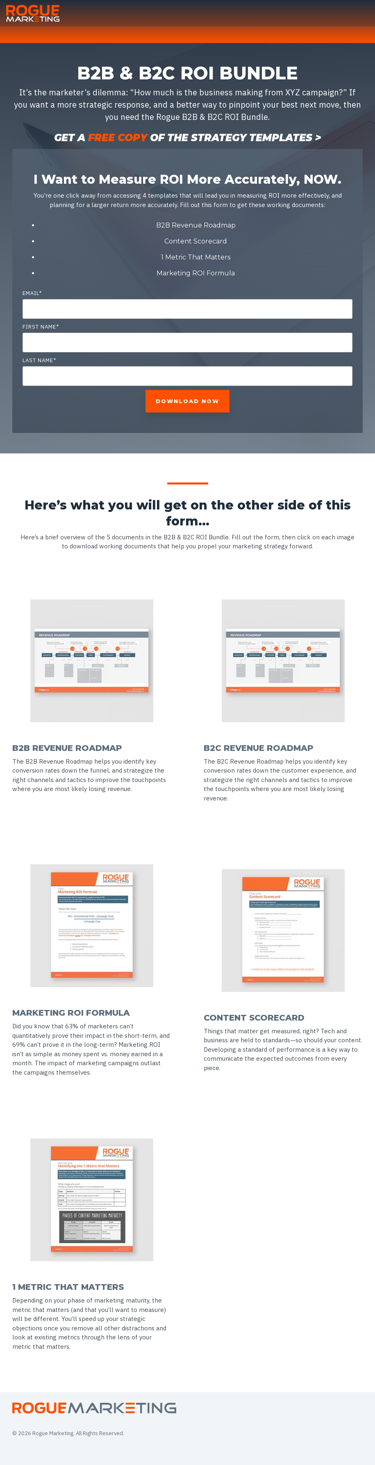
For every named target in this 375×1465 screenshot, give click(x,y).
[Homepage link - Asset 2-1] (94, 1409)
